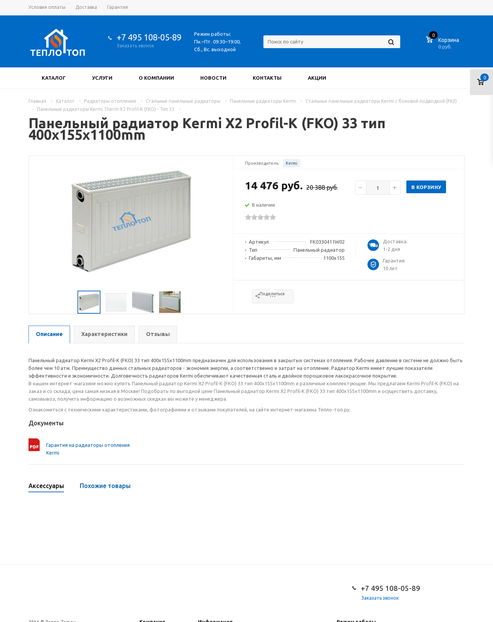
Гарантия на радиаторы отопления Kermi (88, 448)
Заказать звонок (135, 45)
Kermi (291, 163)
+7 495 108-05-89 (149, 37)
